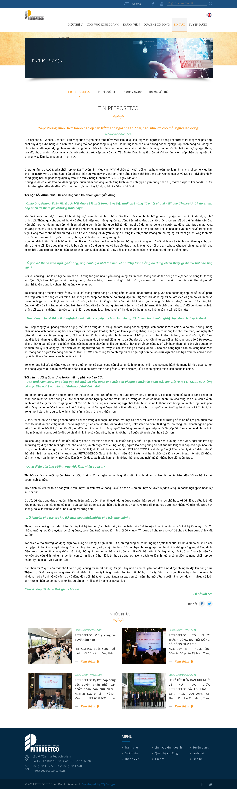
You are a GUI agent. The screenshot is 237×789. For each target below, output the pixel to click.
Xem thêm (88, 661)
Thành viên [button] (131, 24)
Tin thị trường (105, 92)
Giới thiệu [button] (75, 24)
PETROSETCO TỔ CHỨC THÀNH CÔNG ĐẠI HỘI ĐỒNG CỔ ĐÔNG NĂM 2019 (189, 639)
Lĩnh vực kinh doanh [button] (103, 24)
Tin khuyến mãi (159, 92)
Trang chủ (61, 25)
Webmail (137, 4)
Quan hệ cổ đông (166, 753)
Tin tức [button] (179, 24)
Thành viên (132, 759)
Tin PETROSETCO (79, 92)
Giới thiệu (131, 753)
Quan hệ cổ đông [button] (157, 24)
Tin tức (159, 759)
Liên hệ (64, 38)
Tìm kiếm (210, 4)
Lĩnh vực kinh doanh (168, 747)
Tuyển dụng (198, 24)
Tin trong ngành (132, 92)
